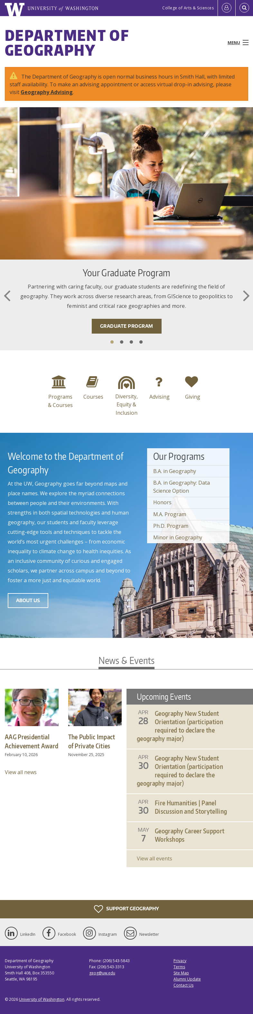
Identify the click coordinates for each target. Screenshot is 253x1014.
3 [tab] (131, 342)
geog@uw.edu (102, 973)
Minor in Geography (177, 537)
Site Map (181, 973)
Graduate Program (126, 326)
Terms (179, 967)
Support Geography (126, 909)
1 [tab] (112, 342)
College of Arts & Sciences (188, 8)
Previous (7, 296)
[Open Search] (244, 8)
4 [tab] (141, 342)
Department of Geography (67, 42)
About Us (28, 600)
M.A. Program (169, 514)
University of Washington (41, 999)
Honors (162, 502)
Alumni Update (187, 979)
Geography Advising (47, 92)
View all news (21, 772)
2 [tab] (121, 342)
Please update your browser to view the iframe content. (189, 778)
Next (246, 296)
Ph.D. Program (170, 525)
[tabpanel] (126, 228)
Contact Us (183, 985)
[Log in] (226, 8)
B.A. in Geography (174, 471)
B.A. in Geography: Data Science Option (181, 487)
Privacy (179, 960)
